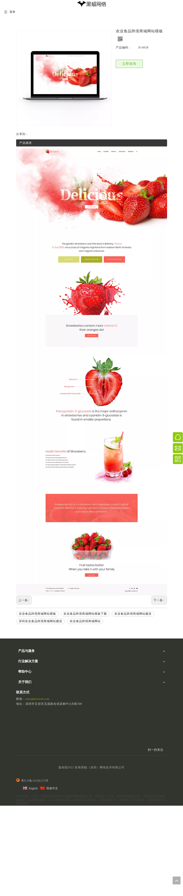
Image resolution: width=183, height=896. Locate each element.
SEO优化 (23, 662)
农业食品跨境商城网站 (85, 621)
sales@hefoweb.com (37, 787)
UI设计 (22, 672)
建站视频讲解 (27, 727)
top (177, 880)
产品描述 (25, 142)
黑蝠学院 (24, 722)
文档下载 (24, 732)
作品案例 (24, 767)
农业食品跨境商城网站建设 (133, 613)
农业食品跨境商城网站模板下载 (85, 613)
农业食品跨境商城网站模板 (37, 613)
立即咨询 (129, 63)
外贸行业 (24, 697)
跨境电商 (24, 702)
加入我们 (24, 762)
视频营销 (24, 677)
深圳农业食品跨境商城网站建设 (40, 621)
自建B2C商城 (26, 692)
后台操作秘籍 (27, 737)
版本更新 (24, 742)
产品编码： (123, 47)
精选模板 (24, 772)
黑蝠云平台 (25, 657)
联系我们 (24, 757)
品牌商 (22, 707)
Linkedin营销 (26, 667)
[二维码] (152, 822)
